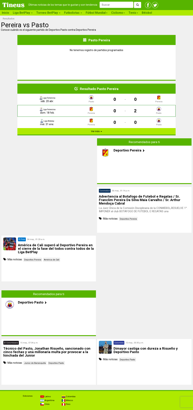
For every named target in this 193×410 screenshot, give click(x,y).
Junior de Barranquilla (35, 363)
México (67, 400)
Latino (45, 396)
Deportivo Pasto (56, 363)
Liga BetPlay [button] (23, 12)
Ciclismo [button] (118, 12)
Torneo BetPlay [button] (48, 12)
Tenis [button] (133, 12)
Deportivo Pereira (128, 219)
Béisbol (147, 12)
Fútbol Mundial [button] (96, 12)
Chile (44, 404)
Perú (66, 404)
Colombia (68, 396)
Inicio (5, 12)
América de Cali (51, 260)
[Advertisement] (48, 164)
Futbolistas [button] (73, 12)
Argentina (47, 400)
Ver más (96, 131)
